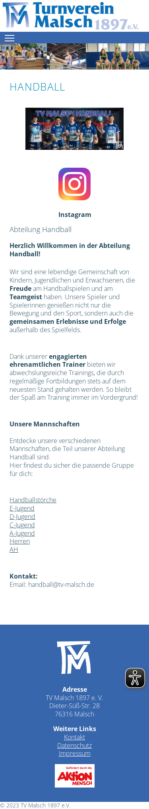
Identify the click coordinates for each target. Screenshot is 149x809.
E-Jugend (22, 508)
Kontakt (74, 737)
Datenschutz (74, 745)
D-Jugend (22, 516)
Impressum (75, 753)
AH (14, 549)
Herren (20, 541)
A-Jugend (22, 533)
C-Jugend (22, 525)
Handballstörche (33, 499)
